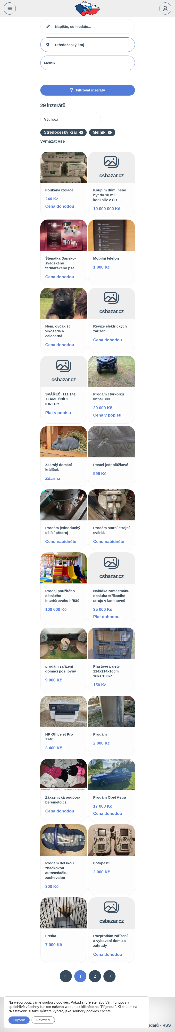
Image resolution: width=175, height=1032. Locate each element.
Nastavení (43, 1020)
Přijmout (19, 1020)
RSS (166, 1025)
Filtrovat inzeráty (87, 90)
